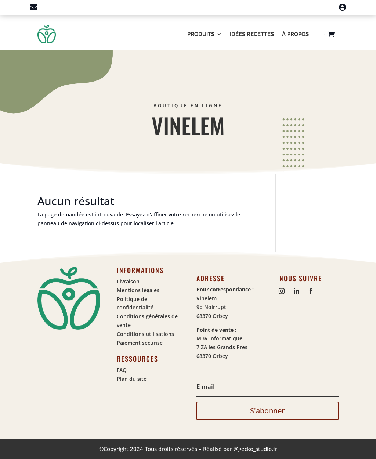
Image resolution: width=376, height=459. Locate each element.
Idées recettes (252, 34)
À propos (295, 34)
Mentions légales (138, 290)
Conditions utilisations (145, 333)
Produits (200, 34)
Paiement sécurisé (140, 342)
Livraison (128, 281)
